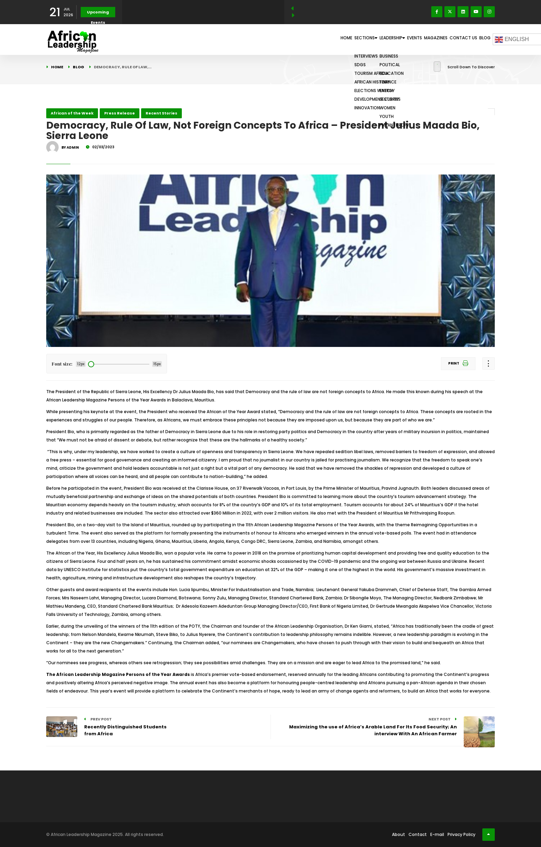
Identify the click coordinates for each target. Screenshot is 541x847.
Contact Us (452, 39)
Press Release (119, 113)
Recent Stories (161, 113)
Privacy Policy (461, 834)
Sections (318, 39)
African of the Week (72, 113)
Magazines (417, 39)
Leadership (356, 39)
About (398, 834)
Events (387, 39)
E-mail (437, 834)
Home (289, 39)
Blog (481, 39)
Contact (418, 834)
